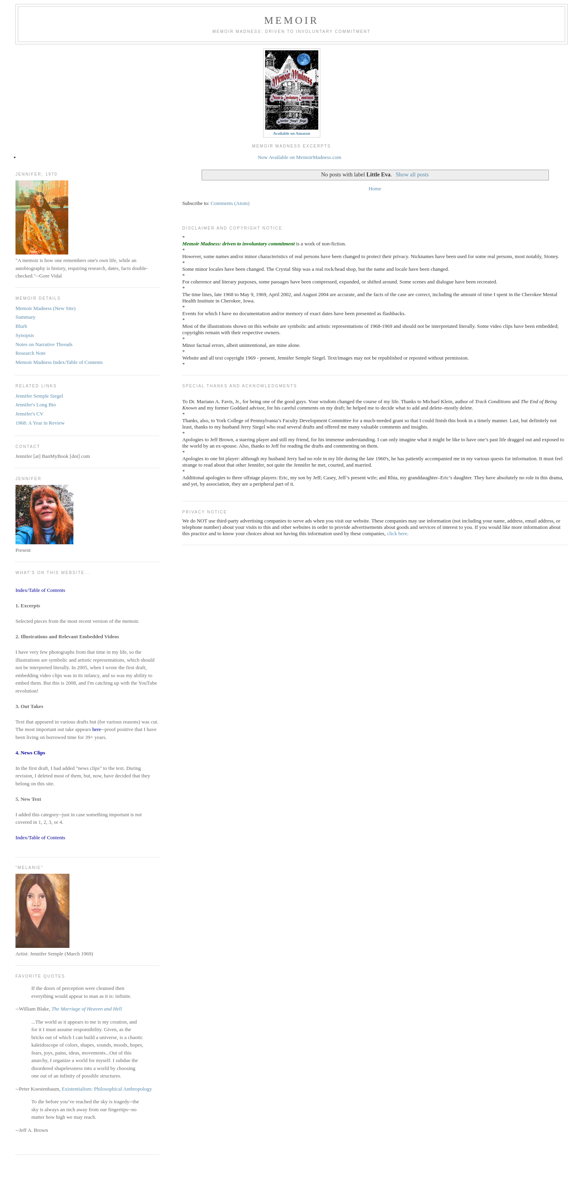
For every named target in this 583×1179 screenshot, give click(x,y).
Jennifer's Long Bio (35, 405)
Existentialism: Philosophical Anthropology (107, 1089)
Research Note (30, 353)
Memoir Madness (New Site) (45, 308)
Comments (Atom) (230, 203)
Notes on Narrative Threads (44, 344)
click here (397, 533)
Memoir (291, 20)
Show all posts (412, 174)
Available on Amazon (291, 133)
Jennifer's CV (29, 414)
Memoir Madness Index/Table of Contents (59, 362)
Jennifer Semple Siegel (39, 396)
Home (375, 188)
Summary (25, 317)
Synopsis (24, 335)
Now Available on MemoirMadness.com (299, 157)
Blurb (21, 326)
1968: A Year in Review (40, 423)
